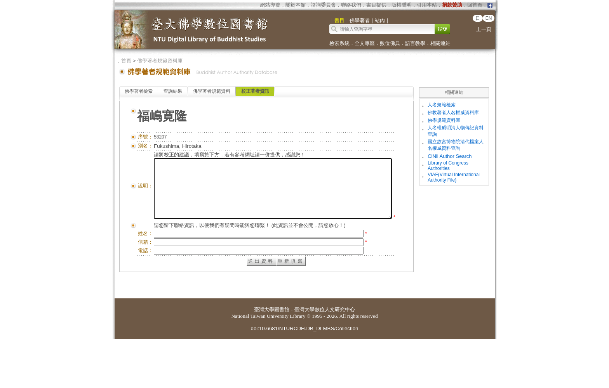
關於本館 (295, 5)
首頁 (126, 61)
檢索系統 (339, 43)
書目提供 (376, 5)
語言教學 (415, 43)
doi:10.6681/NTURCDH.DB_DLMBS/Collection (304, 377)
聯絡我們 (351, 5)
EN (488, 18)
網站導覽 (270, 5)
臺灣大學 (264, 358)
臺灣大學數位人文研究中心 (324, 358)
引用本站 (427, 5)
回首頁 (474, 5)
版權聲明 (402, 5)
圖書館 (281, 358)
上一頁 (483, 29)
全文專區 (365, 43)
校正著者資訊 (255, 91)
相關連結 (440, 43)
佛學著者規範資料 (211, 91)
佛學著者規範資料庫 (160, 61)
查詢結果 (173, 91)
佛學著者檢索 (139, 91)
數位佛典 (390, 43)
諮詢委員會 (323, 5)
